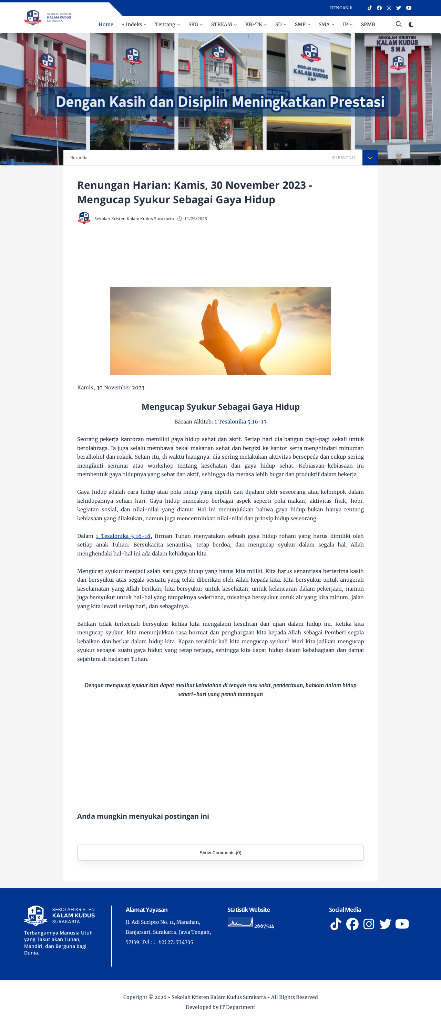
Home (106, 24)
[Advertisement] (220, 254)
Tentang (165, 24)
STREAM (221, 24)
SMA (324, 24)
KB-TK (253, 24)
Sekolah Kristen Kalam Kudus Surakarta (219, 997)
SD (278, 24)
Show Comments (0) (220, 852)
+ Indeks (132, 24)
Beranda (79, 157)
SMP (300, 24)
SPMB (368, 24)
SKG (193, 24)
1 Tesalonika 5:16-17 (241, 421)
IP (345, 24)
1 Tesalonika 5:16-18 (123, 536)
